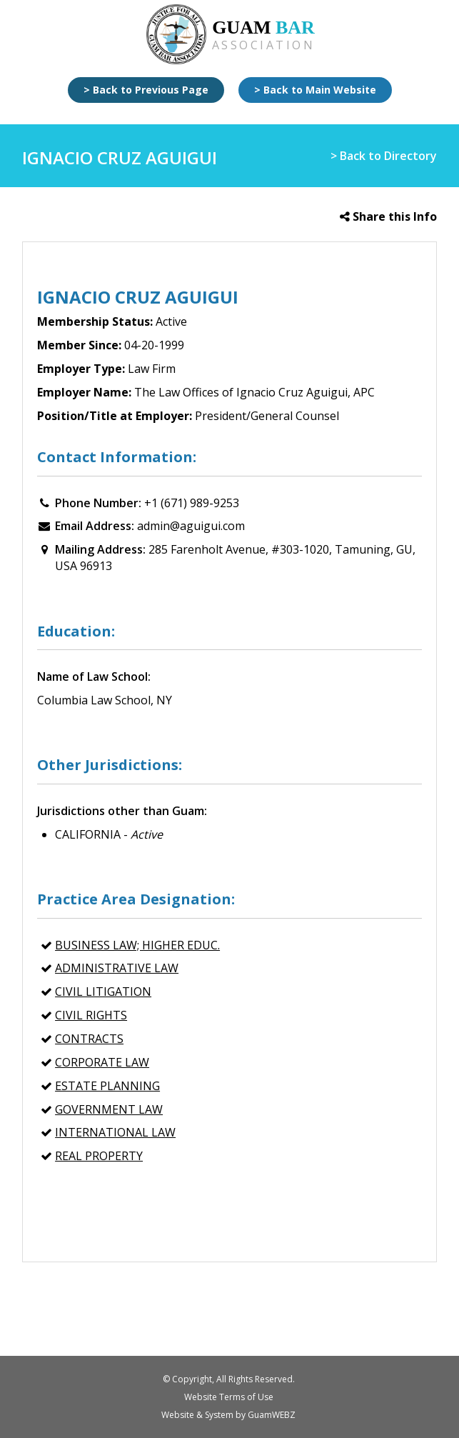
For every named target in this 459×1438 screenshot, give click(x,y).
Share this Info (388, 216)
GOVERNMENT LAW (109, 1109)
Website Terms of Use (228, 1397)
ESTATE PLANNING (107, 1086)
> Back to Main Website (315, 89)
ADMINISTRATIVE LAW (116, 968)
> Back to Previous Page (146, 89)
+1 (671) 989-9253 (191, 503)
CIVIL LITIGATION (103, 991)
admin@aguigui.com (191, 526)
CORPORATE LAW (102, 1062)
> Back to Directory (384, 156)
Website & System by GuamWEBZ (228, 1415)
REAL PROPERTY (99, 1156)
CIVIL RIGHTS (91, 1015)
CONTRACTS (89, 1039)
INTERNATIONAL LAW (115, 1132)
